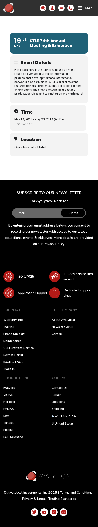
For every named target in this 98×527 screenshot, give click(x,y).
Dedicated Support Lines (77, 293)
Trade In (9, 369)
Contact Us (59, 388)
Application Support (32, 293)
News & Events (62, 327)
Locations (58, 402)
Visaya (8, 395)
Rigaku (8, 430)
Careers (57, 334)
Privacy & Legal (34, 498)
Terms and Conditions (76, 492)
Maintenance (12, 341)
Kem (6, 416)
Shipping (58, 409)
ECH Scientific (13, 437)
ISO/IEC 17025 (13, 362)
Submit (73, 213)
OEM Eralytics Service (18, 348)
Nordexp (9, 402)
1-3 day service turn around (78, 276)
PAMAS (8, 409)
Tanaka (8, 423)
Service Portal (13, 355)
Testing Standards (62, 498)
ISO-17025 (26, 276)
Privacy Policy (53, 243)
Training (8, 327)
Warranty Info (13, 320)
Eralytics (9, 388)
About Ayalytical (63, 320)
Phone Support (13, 334)
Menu (86, 8)
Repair (56, 395)
